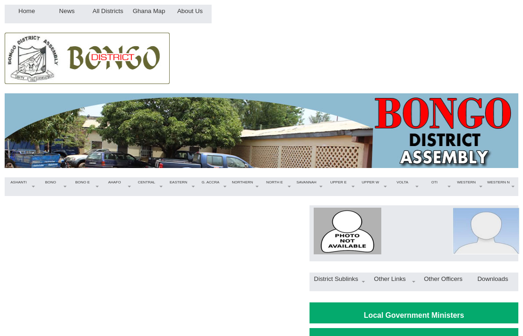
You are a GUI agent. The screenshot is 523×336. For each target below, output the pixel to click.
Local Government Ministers (414, 315)
